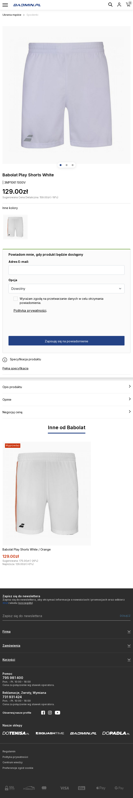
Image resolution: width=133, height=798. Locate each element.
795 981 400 (12, 678)
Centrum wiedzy (12, 762)
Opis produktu (66, 387)
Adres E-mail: (18, 261)
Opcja (12, 280)
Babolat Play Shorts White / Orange (26, 549)
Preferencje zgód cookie (17, 767)
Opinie (66, 399)
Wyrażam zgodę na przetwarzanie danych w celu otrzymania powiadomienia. (61, 301)
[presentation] (39, 325)
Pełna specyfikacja (15, 368)
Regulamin (8, 751)
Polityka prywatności (29, 310)
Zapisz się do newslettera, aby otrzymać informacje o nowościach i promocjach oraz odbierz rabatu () (63, 601)
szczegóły (25, 602)
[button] (61, 165)
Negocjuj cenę (66, 412)
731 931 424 (12, 697)
